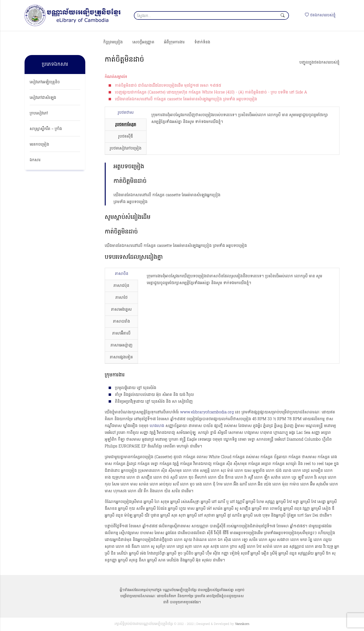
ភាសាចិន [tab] (121, 274)
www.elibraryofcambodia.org (207, 412)
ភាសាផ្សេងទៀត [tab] (121, 357)
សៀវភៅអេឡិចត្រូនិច (45, 82)
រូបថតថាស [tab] (126, 113)
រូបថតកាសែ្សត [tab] (125, 125)
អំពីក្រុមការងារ (174, 42)
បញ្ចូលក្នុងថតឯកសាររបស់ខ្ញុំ (319, 62)
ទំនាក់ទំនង (202, 42)
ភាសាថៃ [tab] (121, 298)
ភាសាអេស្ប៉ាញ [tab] (121, 345)
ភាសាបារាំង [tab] (121, 322)
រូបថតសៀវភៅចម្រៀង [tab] (125, 148)
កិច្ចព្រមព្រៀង (113, 42)
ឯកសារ (35, 160)
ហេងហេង (157, 426)
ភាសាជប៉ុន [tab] (121, 286)
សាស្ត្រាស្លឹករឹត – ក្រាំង (46, 129)
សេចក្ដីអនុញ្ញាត (143, 42)
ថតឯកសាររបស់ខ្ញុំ (320, 15)
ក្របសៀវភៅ (39, 113)
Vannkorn (242, 624)
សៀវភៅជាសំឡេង (43, 98)
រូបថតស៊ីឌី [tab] (125, 136)
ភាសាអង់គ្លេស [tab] (121, 310)
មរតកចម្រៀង (39, 145)
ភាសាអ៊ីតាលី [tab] (121, 333)
